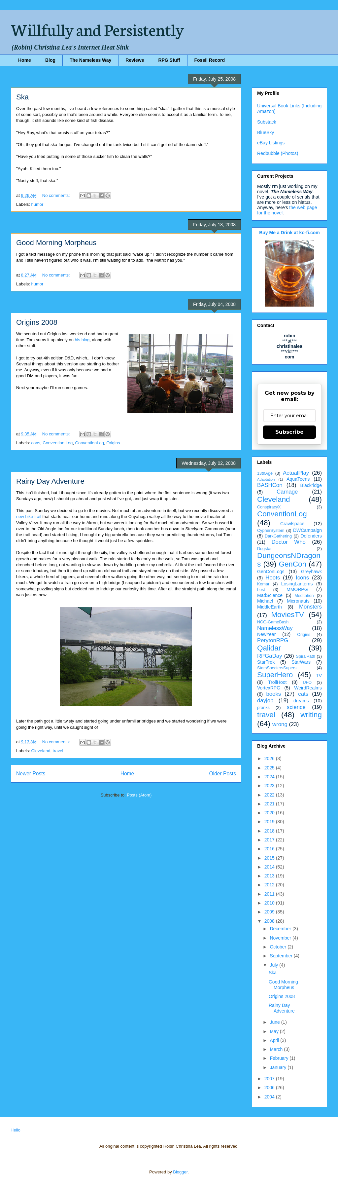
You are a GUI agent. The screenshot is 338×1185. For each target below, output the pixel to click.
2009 (270, 911)
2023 (270, 785)
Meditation (304, 595)
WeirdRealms (308, 687)
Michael (265, 601)
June (275, 1022)
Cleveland (41, 750)
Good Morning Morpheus (56, 243)
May (275, 1031)
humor (37, 204)
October (278, 946)
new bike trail (28, 516)
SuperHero (275, 675)
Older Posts (222, 773)
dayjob (265, 700)
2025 (270, 767)
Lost (261, 589)
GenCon (292, 564)
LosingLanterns (297, 583)
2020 (270, 812)
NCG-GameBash (272, 622)
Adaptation (266, 479)
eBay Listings (271, 142)
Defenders (311, 535)
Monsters (310, 607)
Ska (22, 97)
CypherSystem (271, 530)
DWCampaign (307, 530)
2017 (270, 839)
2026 (270, 758)
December (281, 928)
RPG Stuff (169, 60)
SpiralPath (305, 656)
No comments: (56, 195)
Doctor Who (289, 542)
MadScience (270, 595)
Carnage (287, 492)
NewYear (266, 634)
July (274, 965)
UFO (307, 682)
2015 (270, 858)
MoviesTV (287, 615)
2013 (270, 875)
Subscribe (289, 432)
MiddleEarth (269, 607)
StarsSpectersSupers (276, 668)
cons (35, 442)
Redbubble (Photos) (277, 153)
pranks (263, 707)
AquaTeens (298, 479)
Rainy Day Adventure (50, 481)
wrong (279, 724)
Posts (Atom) (139, 795)
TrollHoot (277, 682)
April (275, 1040)
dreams (301, 700)
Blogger (180, 1171)
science (296, 707)
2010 (270, 903)
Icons (302, 577)
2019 (270, 821)
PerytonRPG (272, 640)
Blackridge (311, 485)
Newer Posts (30, 773)
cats (303, 694)
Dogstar (264, 548)
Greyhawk (311, 571)
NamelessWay (275, 628)
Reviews (134, 60)
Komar (263, 584)
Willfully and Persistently (97, 28)
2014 (270, 867)
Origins (113, 442)
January (278, 1067)
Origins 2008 (36, 322)
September (281, 955)
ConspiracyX (269, 507)
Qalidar (269, 648)
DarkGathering (278, 536)
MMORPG (297, 589)
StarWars (301, 662)
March (277, 1049)
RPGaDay (269, 656)
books (273, 694)
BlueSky (265, 132)
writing (311, 715)
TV (319, 675)
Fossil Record (209, 60)
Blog (50, 60)
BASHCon (269, 485)
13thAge (265, 473)
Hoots (272, 577)
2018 (270, 830)
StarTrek (266, 662)
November (281, 938)
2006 (270, 1087)
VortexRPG (268, 687)
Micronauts (298, 601)
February (279, 1058)
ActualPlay (296, 473)
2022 (270, 794)
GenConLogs (271, 571)
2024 (270, 776)
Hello (15, 1130)
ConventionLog (89, 442)
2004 (270, 1096)
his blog (82, 339)
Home (24, 60)
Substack (266, 122)
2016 (270, 848)
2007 (270, 1078)
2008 (270, 921)
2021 (270, 803)
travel (58, 750)
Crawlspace (292, 523)
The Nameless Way (90, 60)
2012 (270, 884)
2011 (270, 894)
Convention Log (58, 442)
